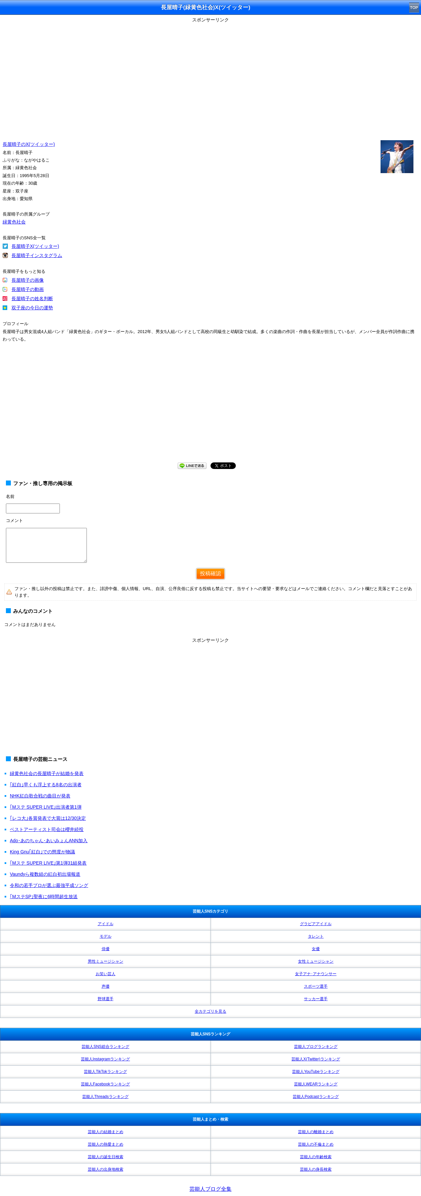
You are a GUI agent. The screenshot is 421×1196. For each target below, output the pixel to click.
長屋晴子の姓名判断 (32, 298)
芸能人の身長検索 (316, 1169)
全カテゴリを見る (210, 1011)
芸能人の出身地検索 (105, 1169)
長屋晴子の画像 (28, 280)
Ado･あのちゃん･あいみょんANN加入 (48, 840)
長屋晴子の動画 (28, 289)
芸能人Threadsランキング (105, 1096)
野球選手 (105, 999)
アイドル (105, 924)
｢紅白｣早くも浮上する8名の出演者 (46, 784)
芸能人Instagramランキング (105, 1059)
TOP (414, 7)
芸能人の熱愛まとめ (105, 1144)
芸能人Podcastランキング (315, 1096)
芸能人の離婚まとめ (316, 1132)
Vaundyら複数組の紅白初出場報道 (45, 874)
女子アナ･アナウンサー (315, 974)
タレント (316, 936)
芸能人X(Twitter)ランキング (315, 1059)
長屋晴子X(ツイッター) (35, 246)
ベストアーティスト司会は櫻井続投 (47, 829)
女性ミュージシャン (316, 961)
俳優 (106, 949)
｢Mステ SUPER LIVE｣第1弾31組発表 (48, 863)
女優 (316, 949)
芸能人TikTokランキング (105, 1071)
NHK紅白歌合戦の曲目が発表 (40, 795)
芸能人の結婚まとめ (105, 1132)
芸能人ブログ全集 (210, 1189)
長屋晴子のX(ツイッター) (29, 144)
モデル (105, 936)
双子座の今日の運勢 (32, 307)
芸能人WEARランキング (315, 1084)
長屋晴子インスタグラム (37, 255)
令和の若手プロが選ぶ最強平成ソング (49, 885)
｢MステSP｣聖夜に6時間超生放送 (44, 896)
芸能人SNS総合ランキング (105, 1046)
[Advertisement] (210, 409)
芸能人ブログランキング (315, 1046)
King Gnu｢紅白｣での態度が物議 (42, 851)
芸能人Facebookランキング (105, 1084)
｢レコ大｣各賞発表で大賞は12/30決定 (48, 818)
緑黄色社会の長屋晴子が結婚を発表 (47, 773)
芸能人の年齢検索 (316, 1157)
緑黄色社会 (14, 221)
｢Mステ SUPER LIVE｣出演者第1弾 (46, 807)
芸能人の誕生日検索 (105, 1157)
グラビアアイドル (316, 924)
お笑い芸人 (105, 974)
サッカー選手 (316, 999)
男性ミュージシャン (105, 961)
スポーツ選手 (316, 986)
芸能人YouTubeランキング (315, 1071)
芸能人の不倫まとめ (316, 1144)
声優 (106, 986)
